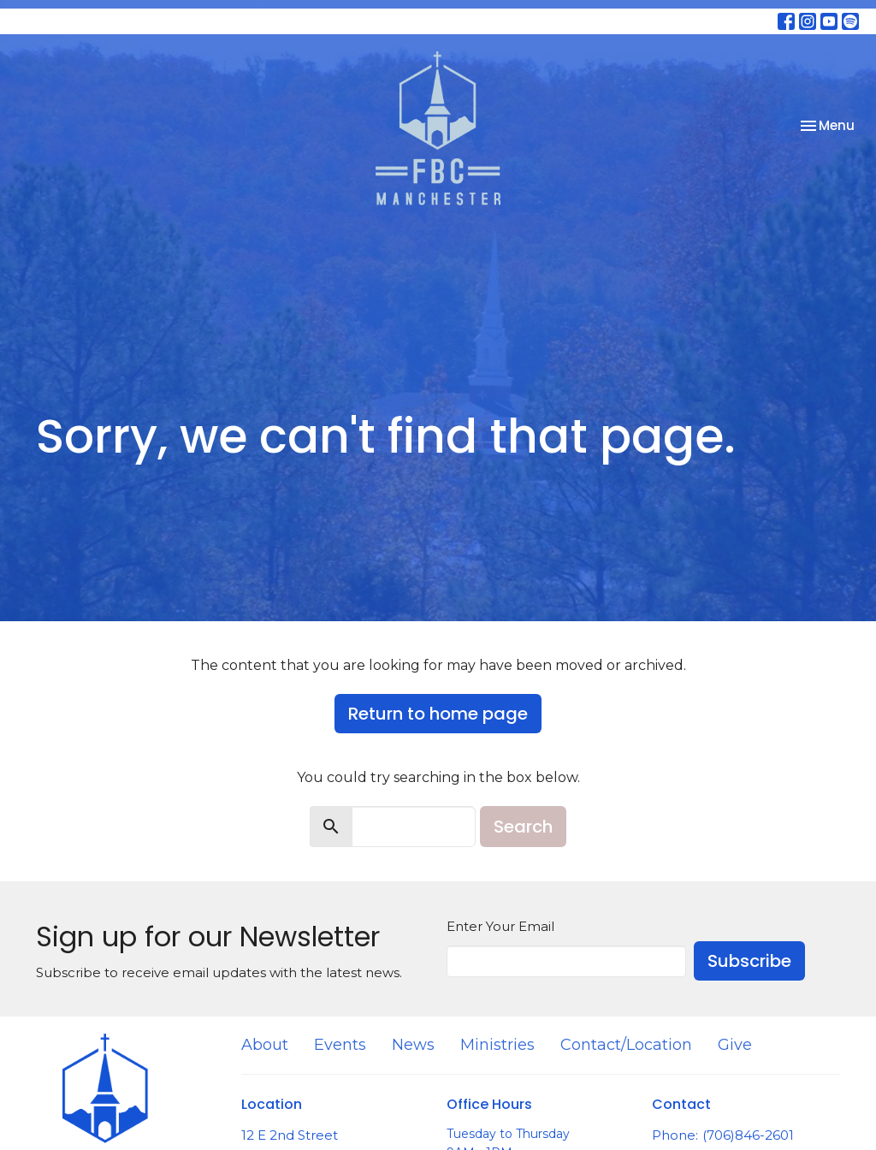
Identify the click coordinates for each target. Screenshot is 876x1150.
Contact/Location (626, 1044)
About (264, 1044)
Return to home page (438, 714)
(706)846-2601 (748, 1135)
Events (340, 1044)
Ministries (497, 1044)
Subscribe (749, 961)
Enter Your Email (500, 926)
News (413, 1044)
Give (735, 1044)
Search (523, 827)
